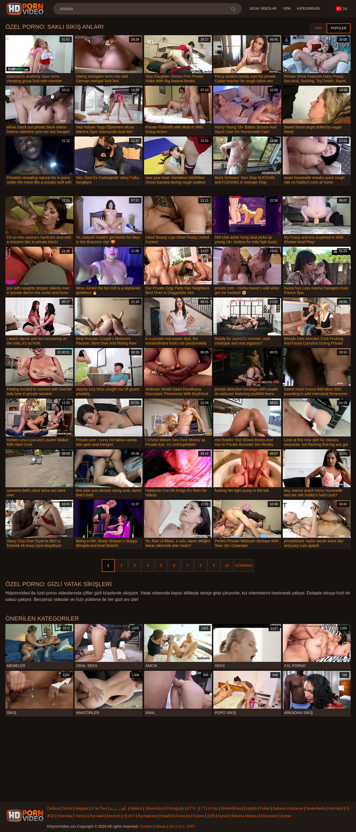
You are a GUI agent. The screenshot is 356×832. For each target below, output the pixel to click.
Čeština (53, 808)
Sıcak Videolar (263, 8)
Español (166, 816)
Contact (146, 826)
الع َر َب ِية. (118, 808)
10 (227, 565)
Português (175, 808)
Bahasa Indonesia (288, 808)
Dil (342, 8)
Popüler (338, 28)
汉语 (211, 816)
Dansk (223, 816)
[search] (233, 9)
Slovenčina (154, 808)
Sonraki (243, 565)
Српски (285, 816)
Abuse (161, 826)
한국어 (129, 816)
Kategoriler (308, 8)
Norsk (68, 808)
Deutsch (113, 816)
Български (147, 816)
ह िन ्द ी (196, 808)
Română (336, 808)
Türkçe (80, 816)
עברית (213, 808)
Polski (265, 808)
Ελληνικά (268, 816)
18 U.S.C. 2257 (182, 826)
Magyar (82, 808)
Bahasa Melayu (245, 816)
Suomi (198, 816)
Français (183, 816)
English (250, 808)
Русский (97, 816)
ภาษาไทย (99, 808)
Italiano (136, 808)
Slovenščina (231, 808)
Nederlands (316, 808)
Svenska (64, 816)
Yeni (287, 8)
